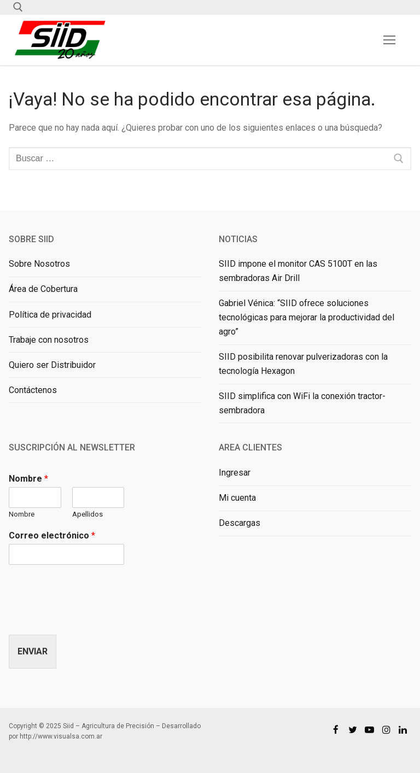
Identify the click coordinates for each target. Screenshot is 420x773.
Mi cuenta (237, 498)
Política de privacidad (50, 314)
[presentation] (92, 617)
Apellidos (87, 514)
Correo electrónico (52, 535)
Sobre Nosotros (39, 264)
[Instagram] (386, 729)
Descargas (239, 523)
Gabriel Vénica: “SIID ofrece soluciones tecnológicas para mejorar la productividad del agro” (306, 317)
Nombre (28, 478)
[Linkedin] (402, 729)
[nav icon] (389, 39)
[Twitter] (353, 729)
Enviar (33, 651)
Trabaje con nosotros (49, 340)
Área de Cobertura (43, 289)
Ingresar (234, 472)
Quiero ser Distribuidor (52, 365)
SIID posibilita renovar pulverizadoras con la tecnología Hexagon (303, 364)
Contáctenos (33, 390)
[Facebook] (336, 729)
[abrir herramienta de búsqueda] (18, 7)
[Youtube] (369, 729)
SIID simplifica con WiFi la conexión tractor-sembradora (302, 403)
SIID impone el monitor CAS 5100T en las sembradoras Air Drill (298, 271)
